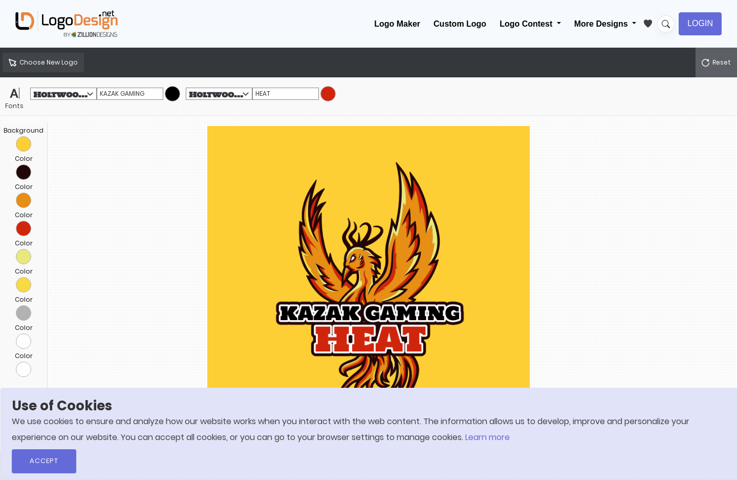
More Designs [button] (602, 23)
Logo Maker (397, 23)
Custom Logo (459, 23)
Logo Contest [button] (527, 23)
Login (700, 23)
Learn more (487, 437)
